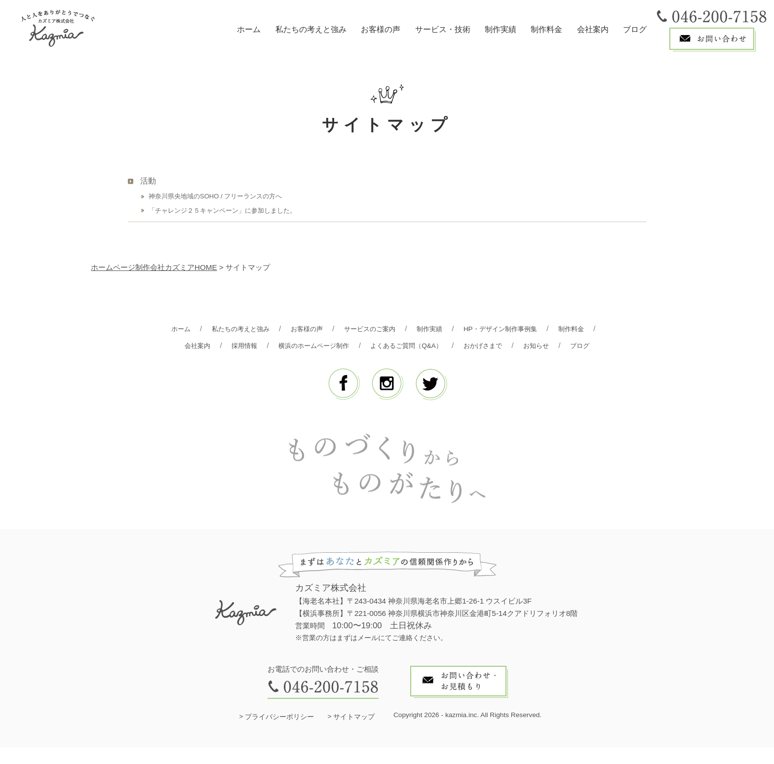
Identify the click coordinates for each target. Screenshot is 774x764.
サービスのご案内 (394, 328)
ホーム (249, 29)
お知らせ (365, 362)
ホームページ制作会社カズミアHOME (154, 267)
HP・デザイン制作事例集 (538, 328)
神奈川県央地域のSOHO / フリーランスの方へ (215, 196)
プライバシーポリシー (279, 733)
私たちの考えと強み (311, 29)
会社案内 (593, 29)
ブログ (635, 29)
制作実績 (500, 29)
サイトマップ (354, 733)
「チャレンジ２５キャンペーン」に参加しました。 (222, 210)
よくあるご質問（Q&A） (472, 345)
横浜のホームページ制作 (369, 345)
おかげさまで (557, 345)
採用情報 (292, 345)
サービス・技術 (442, 29)
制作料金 (546, 29)
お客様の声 (380, 29)
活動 (148, 181)
